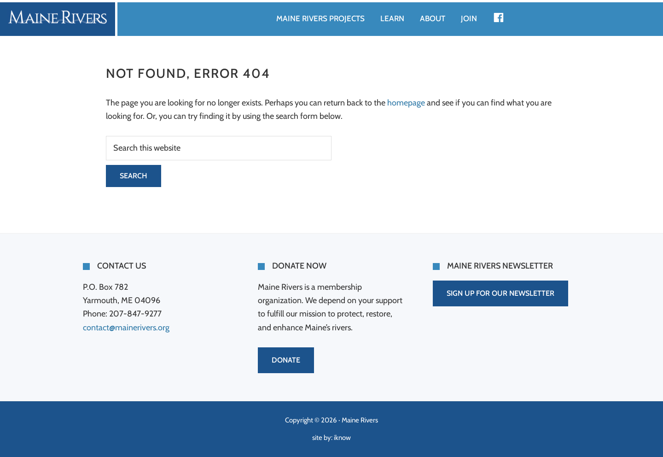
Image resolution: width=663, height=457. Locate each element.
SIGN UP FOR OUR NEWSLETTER (500, 293)
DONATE (286, 360)
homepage (406, 103)
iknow (342, 438)
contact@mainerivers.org (126, 327)
